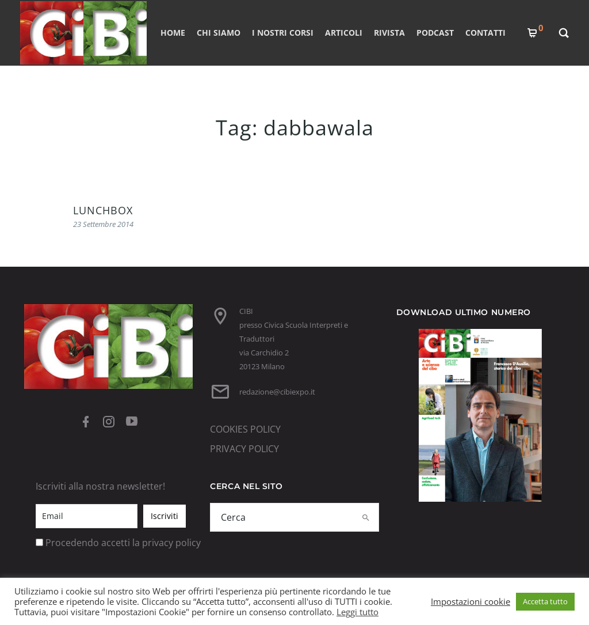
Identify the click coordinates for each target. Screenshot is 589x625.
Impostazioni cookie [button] (470, 601)
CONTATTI (485, 32)
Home (172, 32)
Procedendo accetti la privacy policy (123, 542)
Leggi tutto (357, 612)
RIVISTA (389, 32)
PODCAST (435, 32)
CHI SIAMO (218, 32)
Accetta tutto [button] (545, 601)
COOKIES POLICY (245, 429)
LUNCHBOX (103, 210)
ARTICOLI (343, 32)
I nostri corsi (282, 32)
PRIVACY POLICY (244, 448)
